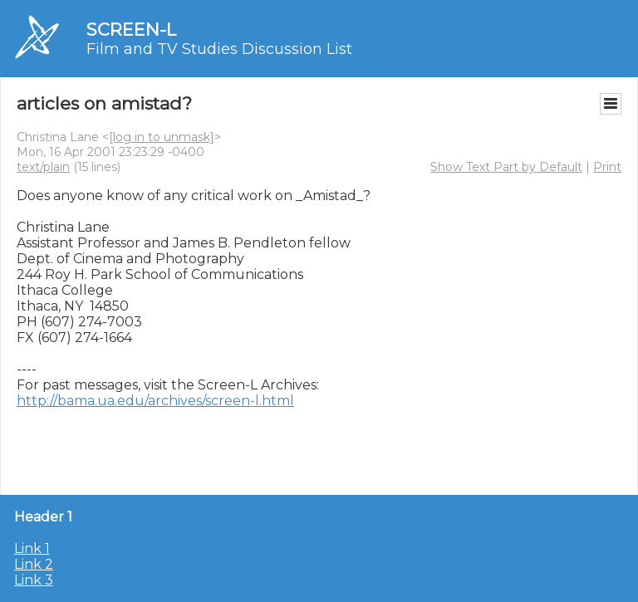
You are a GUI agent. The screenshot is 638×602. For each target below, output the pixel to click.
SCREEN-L (131, 29)
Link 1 (32, 548)
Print (607, 166)
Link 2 (33, 564)
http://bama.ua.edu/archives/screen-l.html (155, 401)
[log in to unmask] (161, 137)
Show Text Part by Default (506, 166)
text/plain (43, 166)
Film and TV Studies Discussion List (219, 49)
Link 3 (33, 580)
